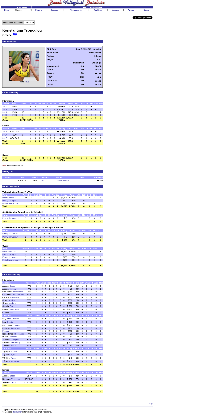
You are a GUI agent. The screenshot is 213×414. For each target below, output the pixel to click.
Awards (131, 10)
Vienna (13, 289)
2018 (4, 109)
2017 (4, 106)
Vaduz (18, 325)
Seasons (54, 10)
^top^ (151, 403)
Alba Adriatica (13, 319)
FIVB (27, 82)
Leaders (115, 10)
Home (6, 10)
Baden (12, 286)
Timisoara (15, 379)
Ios (42, 180)
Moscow (13, 337)
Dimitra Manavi (62, 180)
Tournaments (76, 10)
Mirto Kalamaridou (10, 203)
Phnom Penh (18, 294)
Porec (12, 306)
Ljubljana (15, 339)
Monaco (5, 331)
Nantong (12, 303)
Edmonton (14, 297)
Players (38, 10)
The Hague (19, 334)
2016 (4, 131)
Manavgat (15, 361)
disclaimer (17, 412)
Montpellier (14, 309)
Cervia (10, 322)
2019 (4, 112)
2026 (4, 115)
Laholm (14, 382)
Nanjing (12, 300)
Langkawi (15, 328)
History (146, 10)
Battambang (17, 292)
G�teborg (15, 342)
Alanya (14, 351)
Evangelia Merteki (10, 234)
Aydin (13, 355)
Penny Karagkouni (10, 200)
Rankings (98, 10)
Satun (13, 345)
